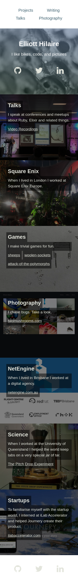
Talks (20, 18)
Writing (53, 10)
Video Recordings (23, 129)
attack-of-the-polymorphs (29, 264)
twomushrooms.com (25, 321)
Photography (50, 18)
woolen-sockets (37, 255)
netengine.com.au (23, 392)
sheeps (14, 255)
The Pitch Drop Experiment (30, 464)
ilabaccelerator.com (24, 535)
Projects (25, 10)
